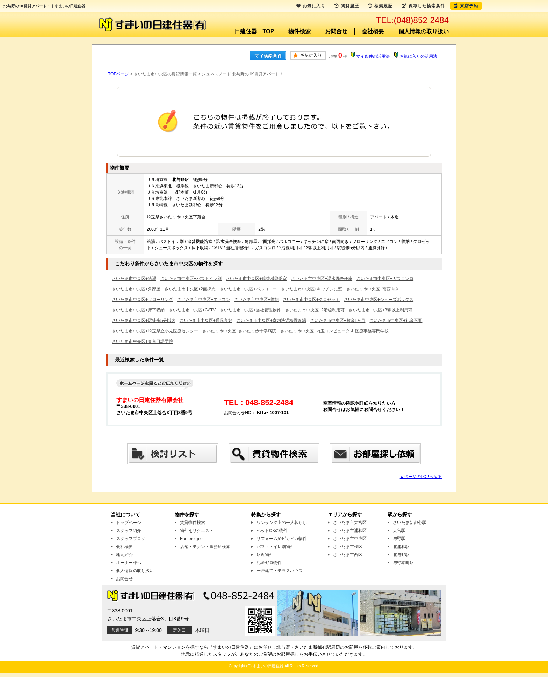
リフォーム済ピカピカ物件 (282, 538)
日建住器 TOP (254, 31)
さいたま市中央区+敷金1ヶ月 (338, 320)
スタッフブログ (130, 538)
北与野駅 (401, 554)
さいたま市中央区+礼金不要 (395, 320)
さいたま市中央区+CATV (192, 310)
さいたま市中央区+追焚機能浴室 (256, 278)
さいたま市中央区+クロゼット (311, 299)
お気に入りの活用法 (418, 56)
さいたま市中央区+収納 (256, 299)
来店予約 (466, 5)
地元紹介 (124, 554)
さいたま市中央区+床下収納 (138, 310)
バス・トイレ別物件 (275, 546)
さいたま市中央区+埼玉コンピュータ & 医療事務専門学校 (334, 331)
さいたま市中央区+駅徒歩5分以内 (143, 320)
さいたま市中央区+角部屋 (136, 289)
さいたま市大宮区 (350, 522)
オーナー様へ (128, 562)
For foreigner (192, 538)
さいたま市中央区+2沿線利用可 (315, 310)
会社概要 (373, 31)
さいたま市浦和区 (350, 530)
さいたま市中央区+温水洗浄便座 (321, 278)
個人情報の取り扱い (423, 31)
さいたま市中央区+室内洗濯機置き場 (271, 320)
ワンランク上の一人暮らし (282, 522)
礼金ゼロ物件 (269, 562)
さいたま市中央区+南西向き (372, 289)
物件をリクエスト (197, 530)
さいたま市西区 (347, 554)
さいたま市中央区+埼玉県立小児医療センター (155, 331)
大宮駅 (399, 530)
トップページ (128, 522)
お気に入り (310, 5)
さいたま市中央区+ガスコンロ (384, 278)
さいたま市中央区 (350, 538)
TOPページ (118, 74)
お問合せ (336, 31)
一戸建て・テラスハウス (280, 570)
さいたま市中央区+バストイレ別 (191, 278)
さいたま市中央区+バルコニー (248, 289)
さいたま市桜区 (347, 546)
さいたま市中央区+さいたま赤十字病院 (239, 331)
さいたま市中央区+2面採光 (190, 289)
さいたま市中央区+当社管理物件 (250, 310)
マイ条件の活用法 (373, 56)
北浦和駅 (401, 546)
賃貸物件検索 (192, 522)
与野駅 (399, 538)
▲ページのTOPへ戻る (421, 476)
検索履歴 (380, 5)
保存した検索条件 (423, 5)
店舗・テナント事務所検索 (205, 546)
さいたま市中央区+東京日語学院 (142, 341)
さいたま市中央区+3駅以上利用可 (380, 310)
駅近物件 (265, 554)
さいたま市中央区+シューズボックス (378, 299)
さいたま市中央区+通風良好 (206, 320)
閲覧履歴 (346, 5)
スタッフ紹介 (128, 530)
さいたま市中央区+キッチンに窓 (311, 289)
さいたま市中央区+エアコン (203, 299)
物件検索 (299, 31)
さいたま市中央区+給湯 (134, 278)
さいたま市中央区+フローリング (142, 299)
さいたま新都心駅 (409, 522)
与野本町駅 (403, 562)
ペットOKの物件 (272, 530)
